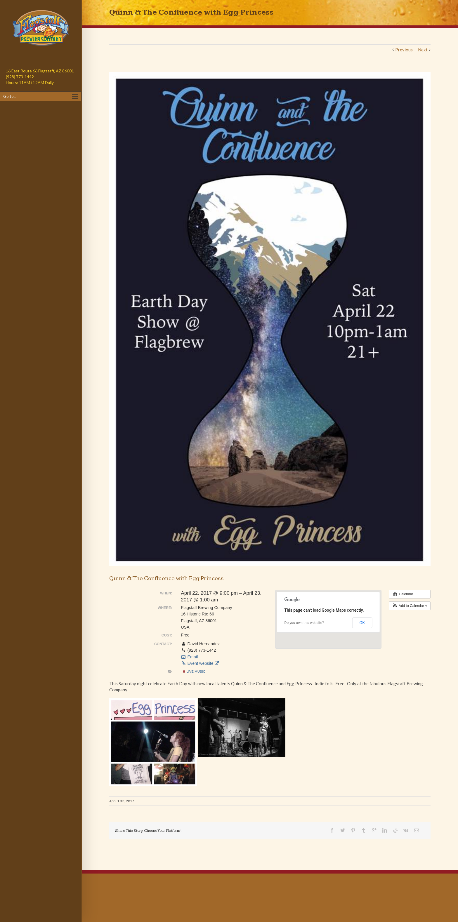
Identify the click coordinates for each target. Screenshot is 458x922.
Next (423, 49)
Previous (404, 49)
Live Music (194, 671)
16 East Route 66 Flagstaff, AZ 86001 (40, 70)
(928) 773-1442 (20, 76)
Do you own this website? (304, 623)
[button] (409, 606)
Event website (199, 663)
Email (189, 657)
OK (362, 622)
